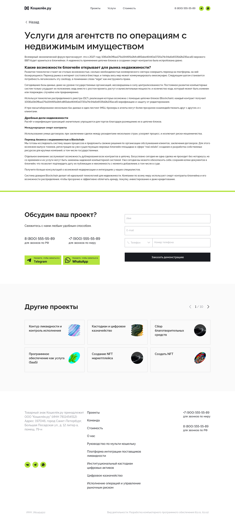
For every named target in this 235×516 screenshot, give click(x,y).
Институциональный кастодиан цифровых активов (110, 466)
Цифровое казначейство (105, 475)
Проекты (93, 412)
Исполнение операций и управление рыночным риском (114, 485)
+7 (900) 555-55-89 (84, 238)
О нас (91, 436)
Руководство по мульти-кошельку (111, 444)
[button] (138, 242)
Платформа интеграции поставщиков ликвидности (114, 454)
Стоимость (95, 428)
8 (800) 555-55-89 (185, 8)
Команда (93, 420)
